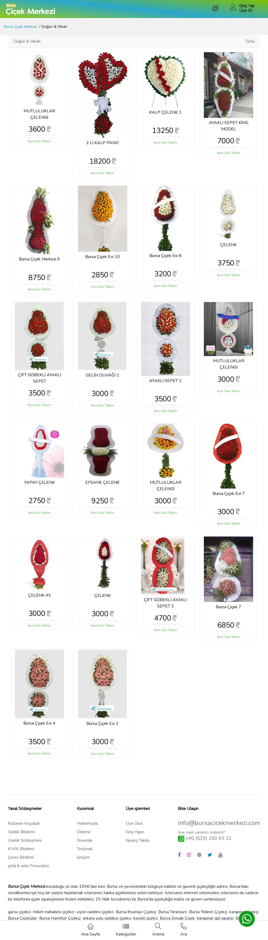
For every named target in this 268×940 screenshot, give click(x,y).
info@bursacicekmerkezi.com (219, 826)
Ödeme (84, 834)
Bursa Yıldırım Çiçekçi (208, 915)
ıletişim (83, 860)
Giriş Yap (247, 5)
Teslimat (85, 851)
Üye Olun (134, 826)
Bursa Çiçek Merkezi (21, 26)
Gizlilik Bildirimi (21, 834)
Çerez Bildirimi (21, 860)
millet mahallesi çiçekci (53, 915)
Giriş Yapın (135, 834)
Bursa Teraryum (172, 915)
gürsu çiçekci (19, 915)
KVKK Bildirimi (21, 851)
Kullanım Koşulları (24, 826)
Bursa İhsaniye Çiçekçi (136, 915)
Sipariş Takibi (137, 843)
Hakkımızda (87, 826)
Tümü (250, 41)
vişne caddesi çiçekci (95, 915)
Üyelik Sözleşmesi (25, 843)
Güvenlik (85, 843)
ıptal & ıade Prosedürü (28, 868)
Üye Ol (245, 10)
